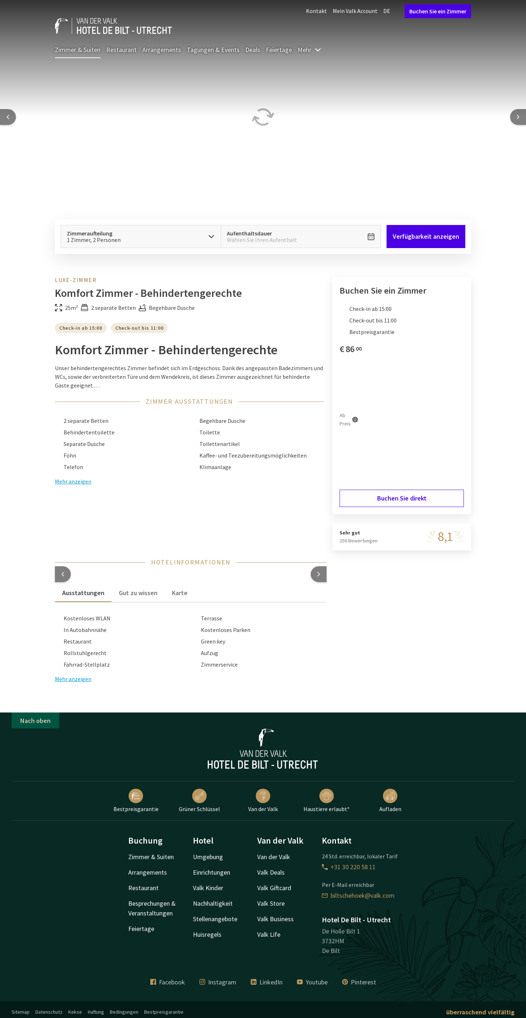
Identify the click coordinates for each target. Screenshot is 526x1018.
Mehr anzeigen (73, 481)
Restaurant (121, 50)
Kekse (75, 1012)
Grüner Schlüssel (199, 801)
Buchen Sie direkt (402, 498)
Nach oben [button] (35, 720)
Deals (252, 50)
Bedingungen (124, 1012)
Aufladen (390, 801)
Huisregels (207, 934)
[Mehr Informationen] (355, 419)
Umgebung (208, 857)
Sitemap (21, 1012)
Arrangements (161, 50)
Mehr (310, 50)
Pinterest (359, 982)
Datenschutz (48, 1012)
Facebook (167, 982)
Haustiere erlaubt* (326, 801)
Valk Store (271, 903)
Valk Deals (271, 872)
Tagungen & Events (213, 50)
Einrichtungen (211, 872)
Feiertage (279, 50)
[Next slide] (518, 117)
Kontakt (316, 10)
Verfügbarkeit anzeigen (426, 236)
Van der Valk (263, 801)
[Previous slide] (8, 117)
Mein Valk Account (355, 10)
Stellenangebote (215, 919)
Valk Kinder (208, 888)
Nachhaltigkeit (213, 903)
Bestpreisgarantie (136, 801)
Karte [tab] (179, 593)
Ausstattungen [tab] (83, 593)
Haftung (96, 1012)
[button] (63, 574)
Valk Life (268, 934)
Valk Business (275, 919)
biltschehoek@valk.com (358, 895)
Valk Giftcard (274, 888)
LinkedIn (267, 982)
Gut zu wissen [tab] (138, 593)
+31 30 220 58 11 (349, 867)
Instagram (217, 982)
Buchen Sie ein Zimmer (437, 11)
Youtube (312, 982)
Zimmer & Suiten (77, 50)
